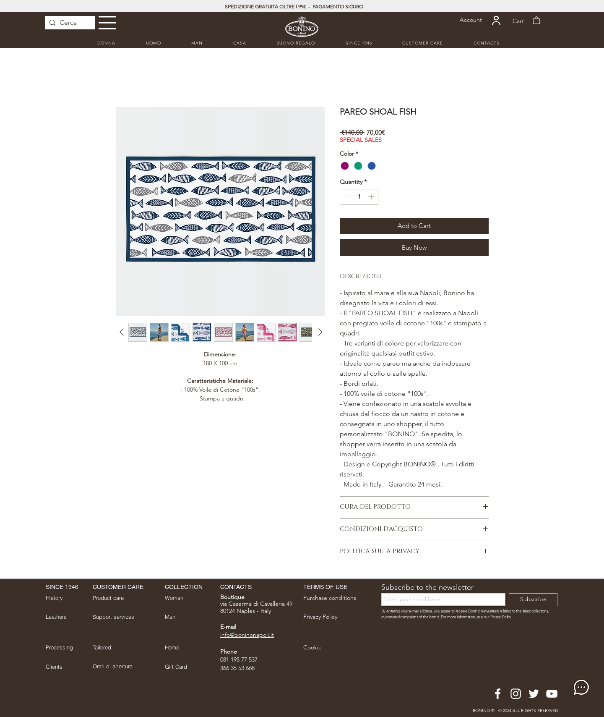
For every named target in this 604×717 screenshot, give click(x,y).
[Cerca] (68, 23)
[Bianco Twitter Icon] (534, 694)
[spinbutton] (359, 196)
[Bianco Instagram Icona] (516, 694)
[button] (107, 22)
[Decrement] (346, 196)
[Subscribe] (533, 599)
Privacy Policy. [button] (501, 617)
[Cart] (518, 21)
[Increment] (372, 196)
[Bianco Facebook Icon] (498, 694)
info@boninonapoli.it (247, 634)
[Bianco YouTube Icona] (552, 694)
